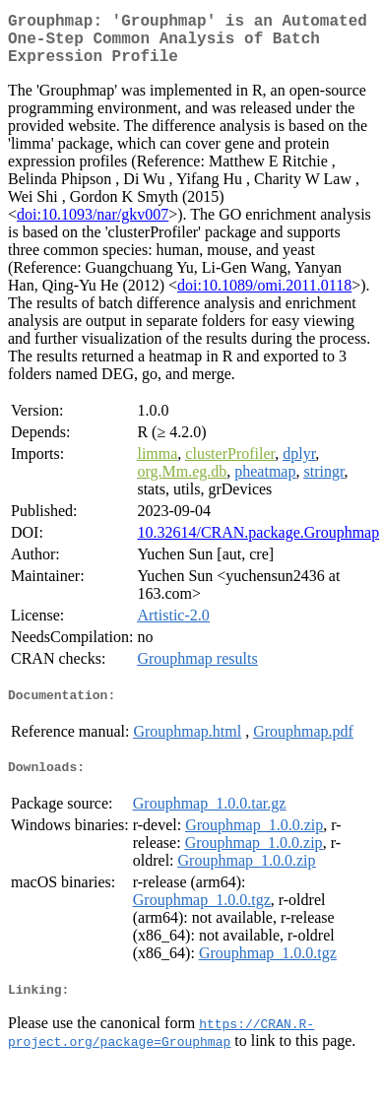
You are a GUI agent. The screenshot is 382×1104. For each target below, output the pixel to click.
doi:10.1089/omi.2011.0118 (264, 297)
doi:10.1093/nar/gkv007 (92, 226)
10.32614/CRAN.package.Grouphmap (258, 544)
